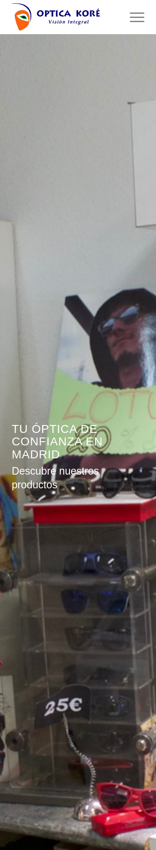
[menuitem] (132, 17)
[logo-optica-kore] (65, 17)
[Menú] (132, 17)
